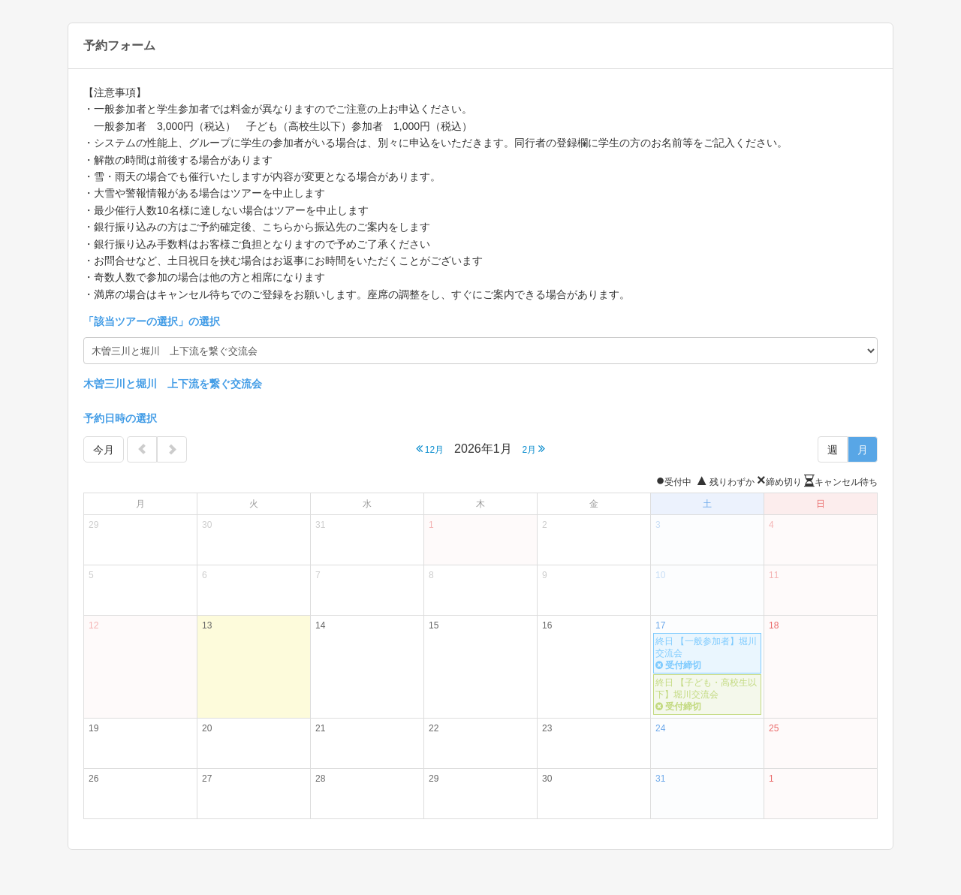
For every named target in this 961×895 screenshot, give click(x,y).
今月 (103, 450)
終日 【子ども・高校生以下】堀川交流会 (707, 695)
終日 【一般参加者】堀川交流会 (707, 653)
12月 (430, 448)
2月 (533, 448)
